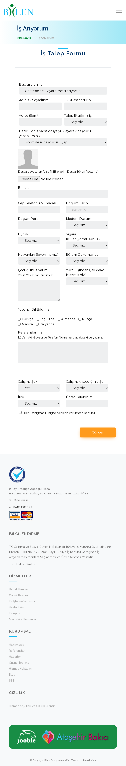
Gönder (97, 432)
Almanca (68, 319)
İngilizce (47, 319)
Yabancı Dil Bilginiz (33, 309)
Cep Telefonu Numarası (37, 203)
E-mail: (23, 188)
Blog (12, 674)
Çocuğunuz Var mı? (34, 270)
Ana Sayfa (24, 38)
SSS (11, 680)
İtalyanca (47, 324)
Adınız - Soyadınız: (34, 100)
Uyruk (23, 234)
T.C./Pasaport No (77, 100)
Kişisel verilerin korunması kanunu (71, 413)
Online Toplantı (19, 662)
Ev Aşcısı (14, 613)
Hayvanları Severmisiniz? (38, 254)
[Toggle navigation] (119, 11)
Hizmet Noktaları (20, 668)
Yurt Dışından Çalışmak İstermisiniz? (85, 272)
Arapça (27, 324)
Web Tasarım (72, 760)
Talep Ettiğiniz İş (78, 115)
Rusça (87, 319)
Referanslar (17, 650)
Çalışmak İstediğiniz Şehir (87, 381)
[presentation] (49, 432)
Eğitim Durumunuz (82, 254)
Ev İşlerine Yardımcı (22, 601)
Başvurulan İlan (32, 84)
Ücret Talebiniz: (79, 397)
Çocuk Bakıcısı (18, 595)
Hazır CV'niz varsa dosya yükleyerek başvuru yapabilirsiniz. (55, 133)
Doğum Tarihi (77, 203)
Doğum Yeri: (28, 219)
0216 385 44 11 (23, 506)
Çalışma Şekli (28, 381)
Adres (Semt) (29, 115)
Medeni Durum (78, 219)
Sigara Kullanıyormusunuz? (83, 236)
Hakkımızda (16, 644)
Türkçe (28, 319)
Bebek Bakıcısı (18, 589)
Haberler (15, 656)
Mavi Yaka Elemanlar (22, 619)
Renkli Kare (89, 760)
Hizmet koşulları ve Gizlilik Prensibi (32, 706)
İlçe (21, 397)
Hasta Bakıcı (17, 607)
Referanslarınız (30, 332)
